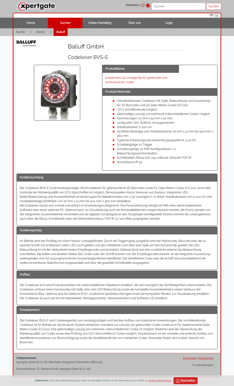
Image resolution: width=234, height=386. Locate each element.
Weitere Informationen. (160, 380)
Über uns (134, 23)
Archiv (40, 32)
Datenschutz (205, 358)
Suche (20, 32)
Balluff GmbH (86, 46)
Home (31, 23)
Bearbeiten (185, 381)
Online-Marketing (99, 23)
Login (169, 23)
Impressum (189, 358)
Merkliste (135, 5)
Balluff (60, 32)
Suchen (65, 23)
